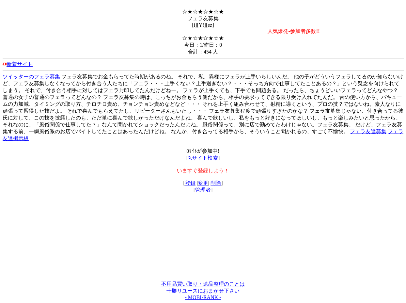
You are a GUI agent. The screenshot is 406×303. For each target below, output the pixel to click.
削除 (216, 183)
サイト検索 (203, 158)
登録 (190, 183)
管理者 (203, 190)
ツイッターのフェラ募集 (31, 76)
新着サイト (20, 64)
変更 (203, 183)
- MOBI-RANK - (203, 297)
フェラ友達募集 (368, 131)
